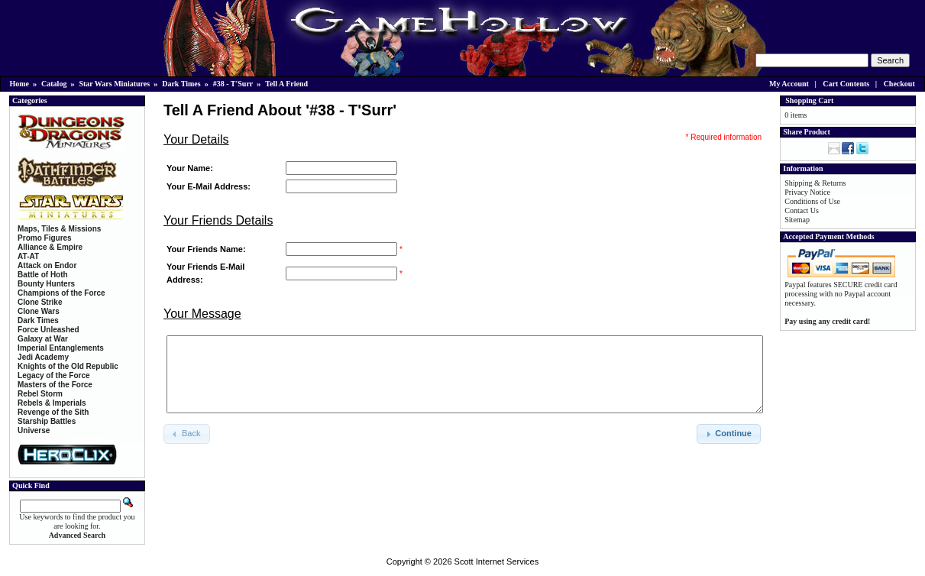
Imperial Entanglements (61, 348)
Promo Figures (45, 238)
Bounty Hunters (46, 284)
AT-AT (28, 256)
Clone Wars (39, 311)
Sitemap (797, 219)
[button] (729, 434)
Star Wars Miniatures (114, 83)
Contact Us (801, 210)
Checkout (899, 83)
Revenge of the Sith (53, 412)
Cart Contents (846, 83)
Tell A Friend (286, 83)
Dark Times (181, 83)
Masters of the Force (55, 384)
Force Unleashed (48, 329)
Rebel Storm (40, 394)
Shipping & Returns (815, 183)
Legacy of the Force (53, 375)
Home (20, 83)
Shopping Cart (809, 100)
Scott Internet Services (496, 561)
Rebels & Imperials (52, 403)
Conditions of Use (812, 201)
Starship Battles (47, 421)
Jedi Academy (43, 357)
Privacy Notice (807, 192)
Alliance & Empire (50, 247)
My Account (789, 83)
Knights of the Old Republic (68, 366)
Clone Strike (40, 302)
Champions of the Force (61, 293)
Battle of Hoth (43, 274)
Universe (34, 430)
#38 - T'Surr (233, 83)
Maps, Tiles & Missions (59, 229)
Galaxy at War (43, 339)
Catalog (53, 83)
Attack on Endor (47, 265)
